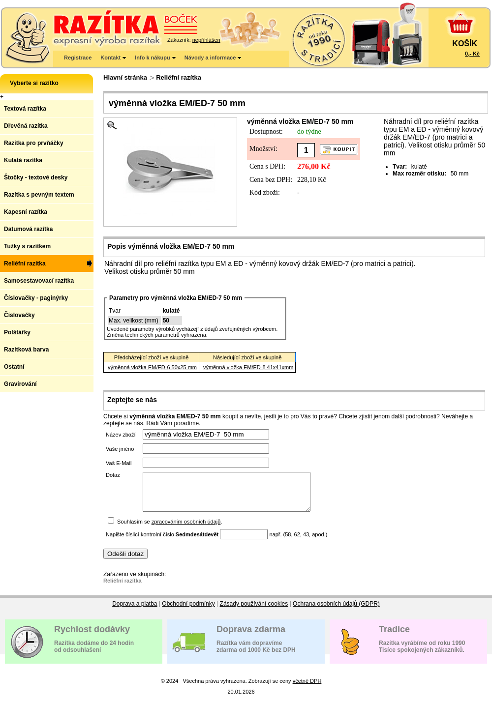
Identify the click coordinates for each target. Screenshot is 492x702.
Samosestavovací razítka (39, 280)
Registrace (78, 57)
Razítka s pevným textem (39, 194)
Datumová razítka (28, 229)
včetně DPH (307, 688)
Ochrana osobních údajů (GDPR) (336, 611)
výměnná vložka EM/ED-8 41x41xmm (248, 367)
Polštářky (17, 332)
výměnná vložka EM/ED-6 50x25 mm (152, 367)
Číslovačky (19, 315)
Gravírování (20, 383)
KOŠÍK (464, 43)
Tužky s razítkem (27, 246)
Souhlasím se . (169, 529)
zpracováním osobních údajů (186, 529)
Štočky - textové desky (35, 177)
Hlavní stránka (125, 77)
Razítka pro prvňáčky (33, 143)
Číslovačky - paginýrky (36, 297)
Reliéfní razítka (178, 77)
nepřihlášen (206, 40)
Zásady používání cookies (254, 611)
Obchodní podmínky (188, 611)
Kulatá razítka (23, 160)
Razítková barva (26, 349)
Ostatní (14, 366)
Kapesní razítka (25, 211)
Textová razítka (25, 108)
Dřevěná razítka (26, 125)
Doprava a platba (134, 611)
